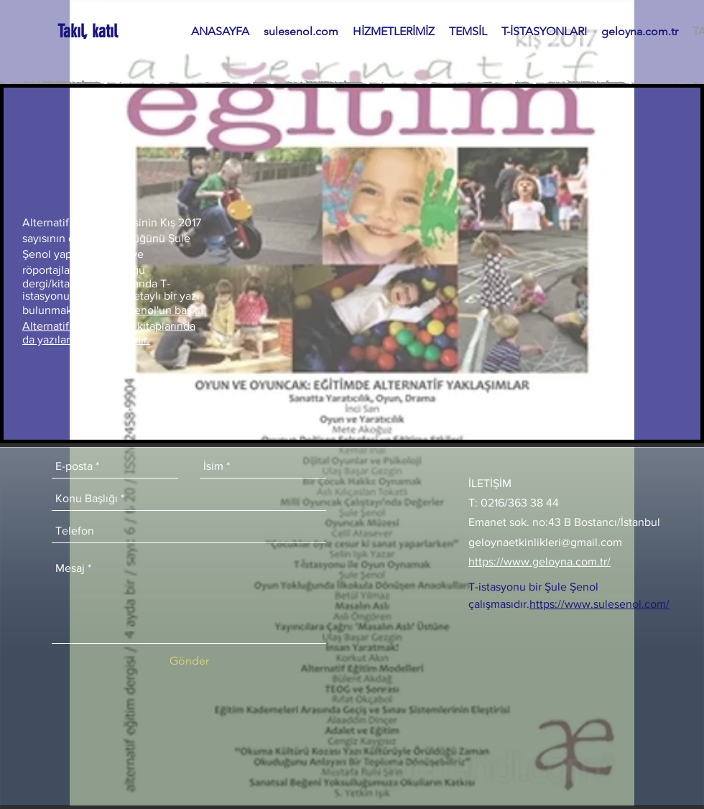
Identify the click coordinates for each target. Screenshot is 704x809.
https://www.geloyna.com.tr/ (539, 561)
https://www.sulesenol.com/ (599, 604)
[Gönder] (189, 661)
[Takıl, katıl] (88, 31)
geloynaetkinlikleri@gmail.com (545, 542)
